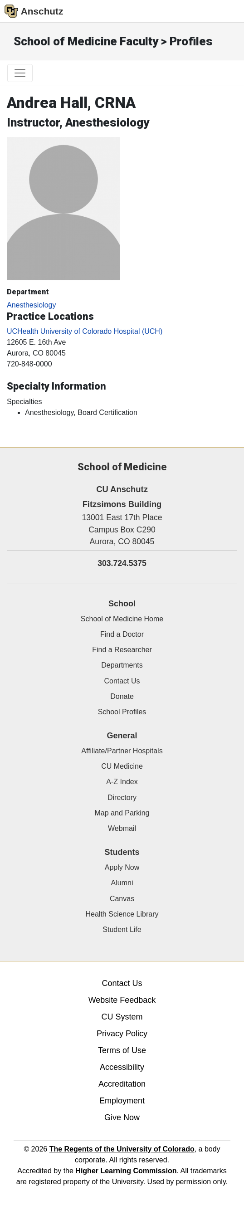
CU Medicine (122, 766)
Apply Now (122, 867)
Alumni (122, 883)
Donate (122, 696)
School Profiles (122, 712)
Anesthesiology (31, 305)
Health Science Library (122, 914)
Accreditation (122, 1083)
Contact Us (122, 681)
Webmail (122, 828)
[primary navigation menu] (20, 73)
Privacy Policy (122, 1033)
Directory (122, 797)
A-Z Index (121, 782)
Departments (122, 665)
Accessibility (122, 1067)
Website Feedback (122, 1000)
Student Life (121, 929)
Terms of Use (122, 1050)
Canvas (122, 899)
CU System (121, 1016)
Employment (122, 1100)
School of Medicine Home (122, 619)
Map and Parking (122, 813)
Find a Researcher (122, 650)
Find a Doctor (122, 634)
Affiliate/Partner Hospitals (121, 751)
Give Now (122, 1117)
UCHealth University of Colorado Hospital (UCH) (84, 331)
